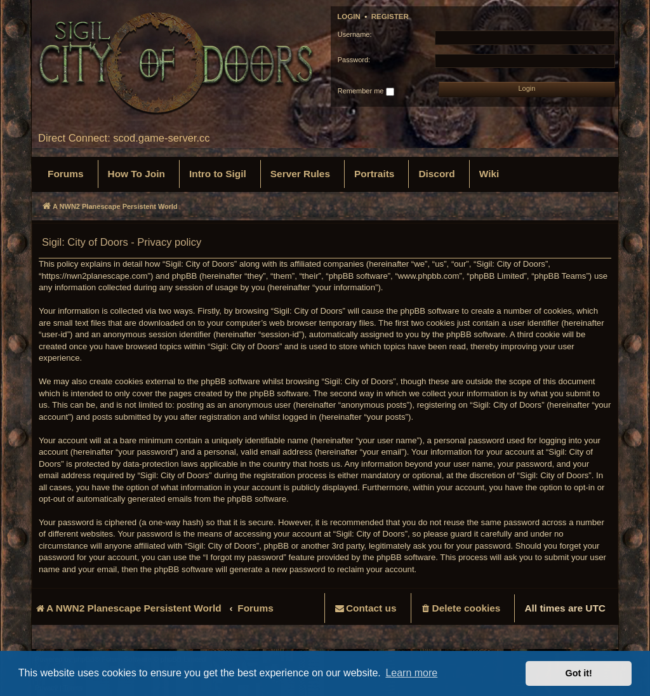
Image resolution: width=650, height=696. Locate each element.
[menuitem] (66, 174)
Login (349, 16)
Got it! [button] (579, 673)
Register (390, 16)
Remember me (366, 91)
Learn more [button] (411, 672)
